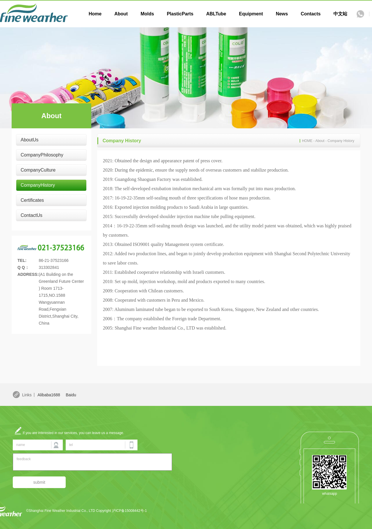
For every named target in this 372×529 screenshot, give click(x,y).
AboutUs (29, 139)
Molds (147, 13)
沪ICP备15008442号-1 (129, 511)
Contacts (311, 13)
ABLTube (216, 13)
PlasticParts (180, 13)
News (282, 13)
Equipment (251, 13)
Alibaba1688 (48, 395)
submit (39, 482)
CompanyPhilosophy (42, 154)
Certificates (32, 200)
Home (95, 13)
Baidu (71, 395)
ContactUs (31, 215)
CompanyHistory (38, 185)
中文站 (340, 13)
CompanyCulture (38, 170)
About (121, 13)
